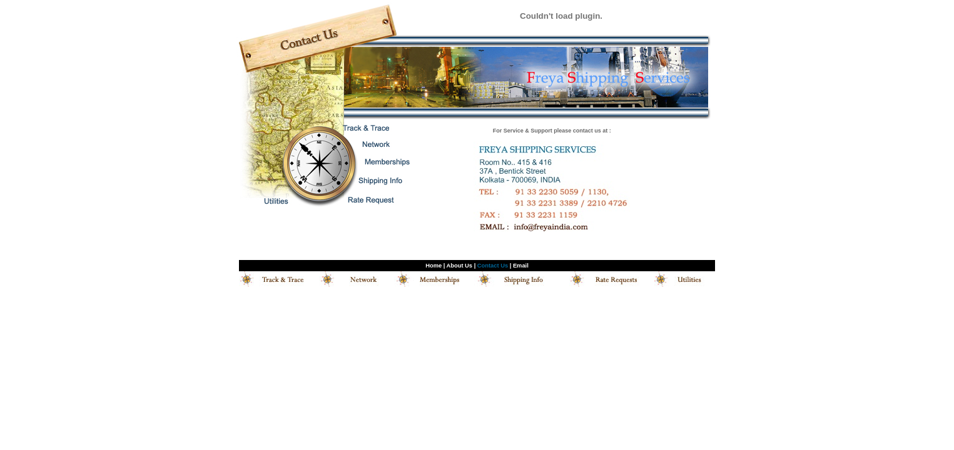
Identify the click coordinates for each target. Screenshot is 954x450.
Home (433, 265)
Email (521, 265)
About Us (459, 265)
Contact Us (492, 265)
